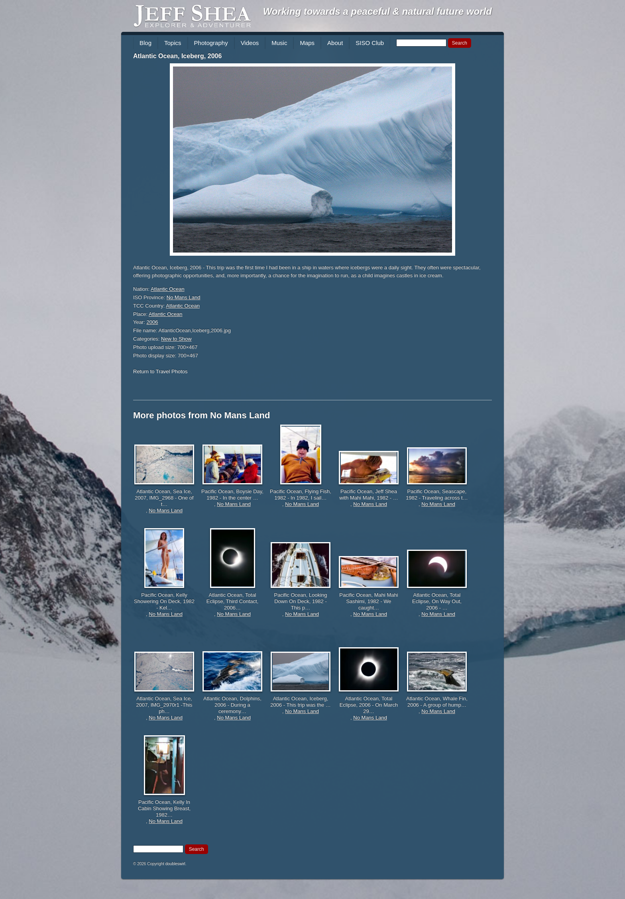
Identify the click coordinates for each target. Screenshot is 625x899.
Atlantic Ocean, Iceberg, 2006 (177, 56)
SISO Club (370, 42)
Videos (250, 42)
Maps (307, 42)
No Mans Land (183, 297)
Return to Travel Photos (160, 371)
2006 (152, 322)
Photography (211, 42)
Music (279, 42)
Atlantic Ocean (168, 289)
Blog (145, 42)
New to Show (176, 339)
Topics (172, 42)
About (335, 42)
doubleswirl (175, 864)
